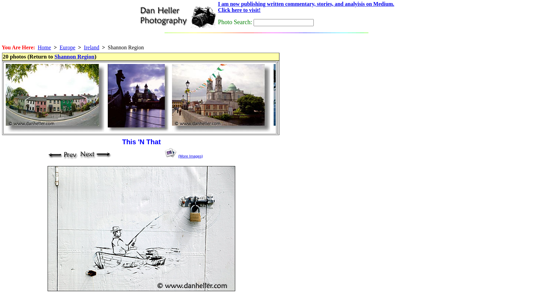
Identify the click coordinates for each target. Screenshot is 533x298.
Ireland (91, 47)
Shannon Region (74, 56)
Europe (67, 47)
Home (44, 47)
